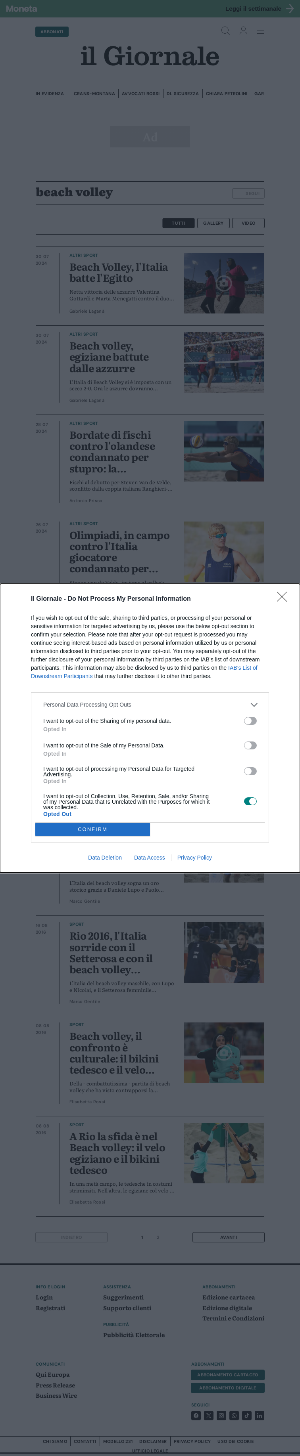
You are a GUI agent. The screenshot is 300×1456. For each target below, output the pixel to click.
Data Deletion (105, 857)
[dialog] (150, 728)
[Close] (284, 599)
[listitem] (150, 705)
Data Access (149, 857)
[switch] (250, 721)
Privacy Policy (194, 857)
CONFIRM (93, 829)
